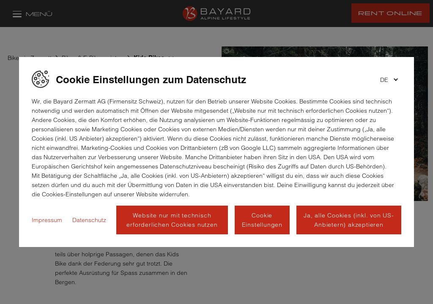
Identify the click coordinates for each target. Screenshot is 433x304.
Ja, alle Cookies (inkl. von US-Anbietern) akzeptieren (349, 220)
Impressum (47, 220)
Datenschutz (89, 220)
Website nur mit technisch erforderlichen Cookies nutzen (171, 220)
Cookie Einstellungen (262, 220)
